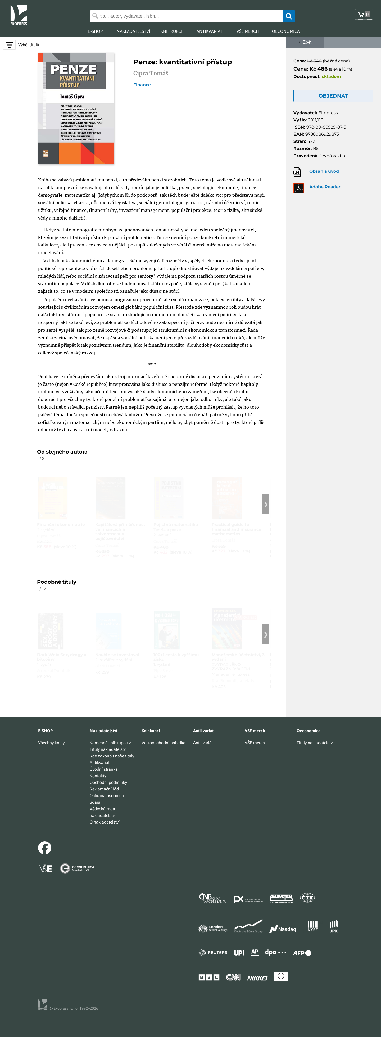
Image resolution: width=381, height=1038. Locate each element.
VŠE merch (255, 742)
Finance (142, 85)
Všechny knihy (51, 742)
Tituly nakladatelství (108, 749)
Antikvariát (100, 762)
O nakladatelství (105, 822)
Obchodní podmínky (108, 782)
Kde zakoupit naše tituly (112, 755)
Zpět (305, 42)
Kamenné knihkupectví (111, 742)
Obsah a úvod (324, 171)
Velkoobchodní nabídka (163, 742)
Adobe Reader (325, 186)
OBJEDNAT (333, 96)
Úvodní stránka (104, 769)
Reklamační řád (104, 789)
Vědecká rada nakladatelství (103, 812)
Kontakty (98, 775)
